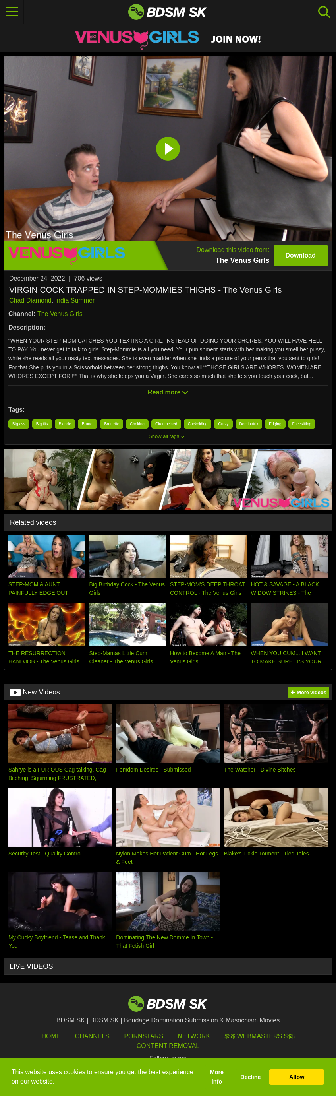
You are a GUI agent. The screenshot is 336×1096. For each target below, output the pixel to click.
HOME (50, 1036)
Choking (137, 424)
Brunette (111, 424)
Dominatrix (249, 424)
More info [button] (217, 1077)
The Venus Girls (60, 313)
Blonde (65, 424)
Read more (168, 392)
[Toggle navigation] (12, 12)
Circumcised (166, 424)
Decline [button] (250, 1077)
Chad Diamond (30, 300)
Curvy (223, 424)
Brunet (87, 424)
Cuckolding (197, 424)
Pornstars (143, 1036)
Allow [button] (296, 1077)
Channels (92, 1036)
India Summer (75, 300)
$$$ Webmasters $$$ (260, 1036)
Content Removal (168, 1045)
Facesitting (301, 424)
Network (194, 1036)
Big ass (18, 424)
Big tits (42, 424)
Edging (275, 424)
